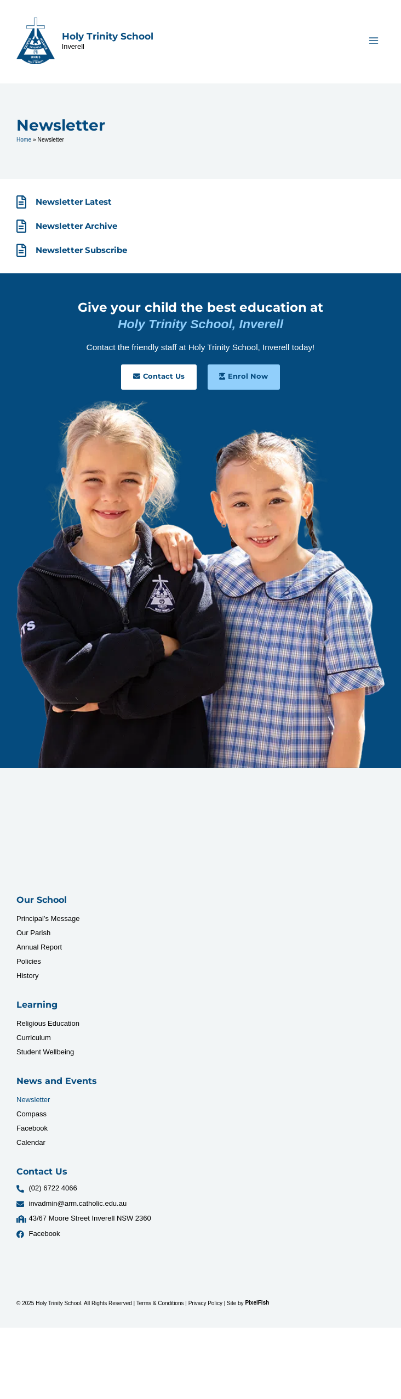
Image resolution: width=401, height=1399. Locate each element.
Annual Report (39, 947)
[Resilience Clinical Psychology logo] (50, 836)
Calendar (30, 1142)
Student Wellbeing (45, 1052)
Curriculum (33, 1037)
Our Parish (33, 933)
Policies (28, 961)
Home (23, 140)
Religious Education (47, 1023)
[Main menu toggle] (374, 41)
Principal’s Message (47, 918)
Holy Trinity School (107, 36)
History (27, 975)
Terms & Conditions (160, 1303)
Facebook (32, 1128)
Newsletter (33, 1099)
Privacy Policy (205, 1303)
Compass (31, 1114)
